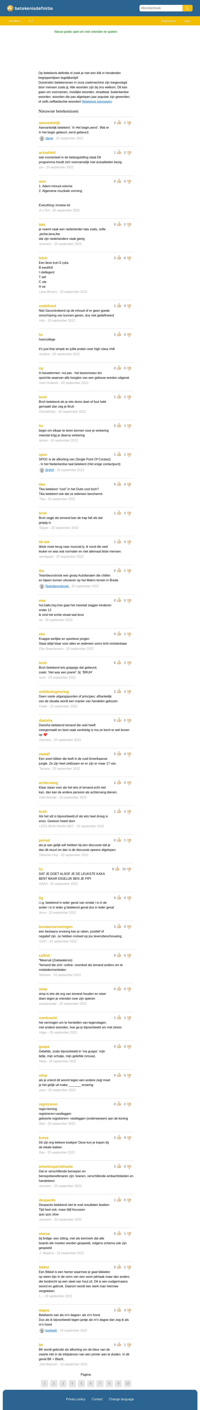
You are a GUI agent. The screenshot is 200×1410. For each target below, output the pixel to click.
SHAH (49, 470)
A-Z (31, 21)
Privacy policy (76, 1399)
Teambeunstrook (57, 586)
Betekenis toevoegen (97, 101)
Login (187, 21)
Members (15, 21)
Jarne (49, 138)
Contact (97, 1399)
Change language (121, 1399)
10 (127, 1383)
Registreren (168, 21)
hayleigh (51, 1330)
